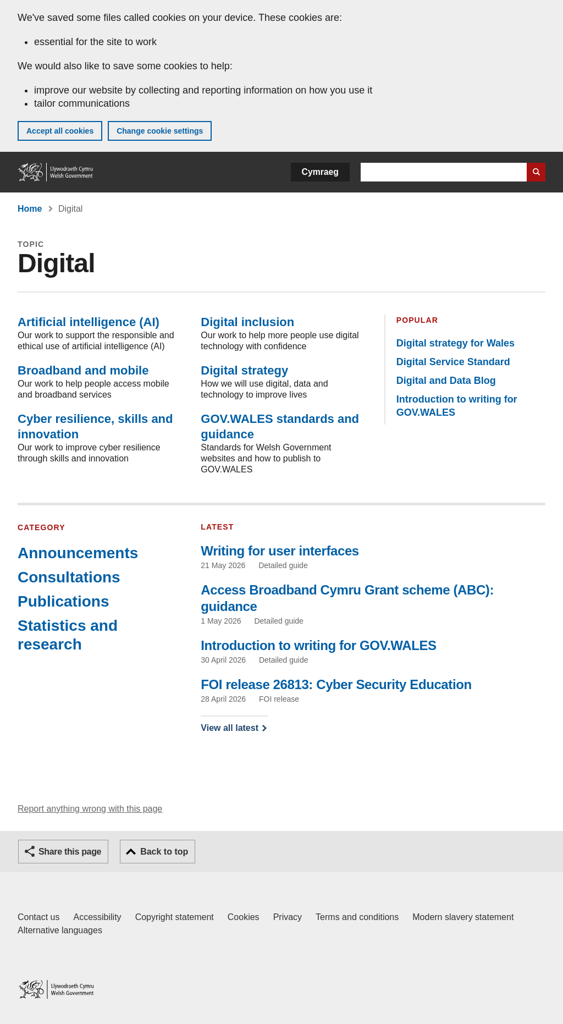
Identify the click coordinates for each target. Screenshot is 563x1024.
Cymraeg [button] (320, 172)
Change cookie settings (160, 130)
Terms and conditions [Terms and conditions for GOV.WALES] (357, 917)
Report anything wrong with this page (90, 808)
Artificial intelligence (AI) (88, 322)
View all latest (229, 728)
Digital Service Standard (453, 361)
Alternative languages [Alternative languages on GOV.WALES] (60, 930)
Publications (63, 601)
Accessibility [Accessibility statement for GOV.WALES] (97, 917)
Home (30, 208)
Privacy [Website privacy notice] (287, 917)
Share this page (69, 851)
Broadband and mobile (83, 370)
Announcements (78, 552)
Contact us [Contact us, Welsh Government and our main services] (38, 917)
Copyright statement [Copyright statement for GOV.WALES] (174, 917)
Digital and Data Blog (446, 380)
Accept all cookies (59, 130)
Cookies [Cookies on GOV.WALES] (244, 917)
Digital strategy (244, 370)
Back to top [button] (164, 851)
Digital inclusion (247, 322)
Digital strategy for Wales (455, 343)
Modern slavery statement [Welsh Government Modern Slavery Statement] (463, 917)
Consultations (69, 577)
